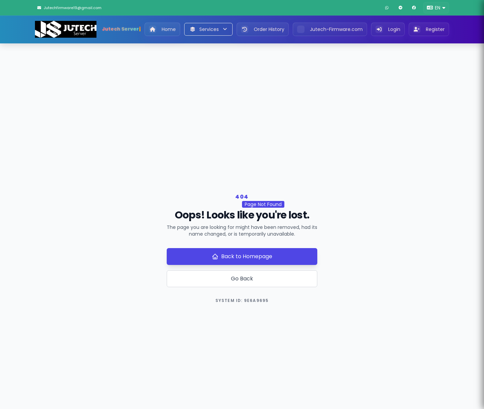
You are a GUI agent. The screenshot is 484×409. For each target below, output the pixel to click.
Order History (262, 29)
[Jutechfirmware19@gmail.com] (75, 7)
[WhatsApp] (386, 7)
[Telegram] (400, 7)
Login (387, 29)
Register (429, 29)
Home (162, 29)
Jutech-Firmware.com (330, 29)
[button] (436, 7)
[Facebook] (413, 7)
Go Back (242, 278)
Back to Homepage (242, 256)
